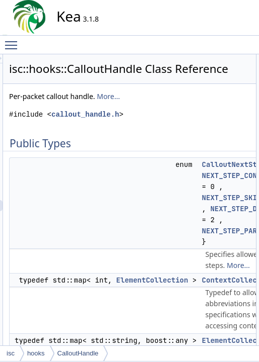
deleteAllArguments (232, 137)
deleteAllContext (228, 148)
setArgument (223, 292)
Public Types (215, 59)
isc (11, 353)
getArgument (223, 181)
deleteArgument (227, 159)
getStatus (219, 281)
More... (138, 135)
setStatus (218, 336)
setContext (220, 303)
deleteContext (224, 170)
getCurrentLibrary (229, 236)
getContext (220, 203)
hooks (36, 353)
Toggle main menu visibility (13, 41)
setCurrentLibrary (229, 325)
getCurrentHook (227, 225)
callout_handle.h (137, 164)
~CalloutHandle (226, 126)
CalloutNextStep (228, 70)
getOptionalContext (232, 258)
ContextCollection (229, 81)
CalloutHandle (225, 115)
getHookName (225, 247)
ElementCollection (230, 93)
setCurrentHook (227, 314)
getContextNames (230, 214)
